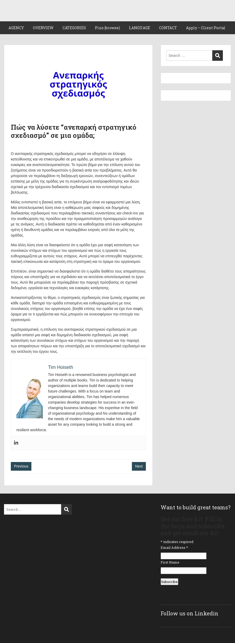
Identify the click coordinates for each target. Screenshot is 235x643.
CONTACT (168, 27)
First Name (170, 562)
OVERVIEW (43, 27)
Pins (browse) (107, 27)
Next (139, 466)
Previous (21, 466)
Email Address (174, 547)
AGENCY (16, 27)
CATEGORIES (74, 27)
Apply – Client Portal (206, 27)
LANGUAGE (139, 27)
